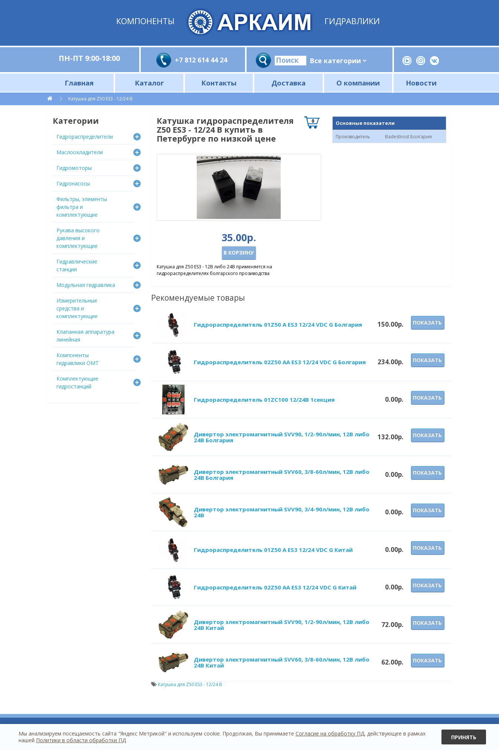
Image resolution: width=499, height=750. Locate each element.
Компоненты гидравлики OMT (77, 359)
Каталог (149, 82)
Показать (427, 322)
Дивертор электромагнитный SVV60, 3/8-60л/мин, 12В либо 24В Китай (281, 662)
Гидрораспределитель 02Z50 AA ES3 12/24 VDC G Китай (275, 587)
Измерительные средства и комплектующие (77, 308)
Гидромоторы (74, 167)
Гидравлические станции (76, 265)
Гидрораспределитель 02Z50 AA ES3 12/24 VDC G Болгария (280, 362)
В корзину (239, 252)
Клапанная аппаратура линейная (85, 335)
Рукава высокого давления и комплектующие (78, 238)
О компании (358, 82)
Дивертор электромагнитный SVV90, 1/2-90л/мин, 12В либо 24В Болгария (281, 437)
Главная (79, 82)
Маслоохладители (79, 152)
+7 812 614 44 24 (201, 59)
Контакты (219, 82)
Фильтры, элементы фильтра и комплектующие (81, 206)
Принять (463, 737)
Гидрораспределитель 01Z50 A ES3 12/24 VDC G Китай (273, 549)
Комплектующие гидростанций (77, 382)
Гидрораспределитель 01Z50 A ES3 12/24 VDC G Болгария (278, 324)
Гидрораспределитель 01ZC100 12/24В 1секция (264, 399)
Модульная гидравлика (85, 284)
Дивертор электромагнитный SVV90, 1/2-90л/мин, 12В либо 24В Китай (281, 625)
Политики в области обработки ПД (81, 740)
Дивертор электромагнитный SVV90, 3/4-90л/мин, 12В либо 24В (281, 512)
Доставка (288, 82)
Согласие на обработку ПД (330, 733)
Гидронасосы (73, 183)
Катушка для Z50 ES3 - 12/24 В (100, 99)
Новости (421, 82)
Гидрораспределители (84, 136)
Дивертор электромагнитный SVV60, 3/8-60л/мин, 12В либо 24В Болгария (281, 475)
